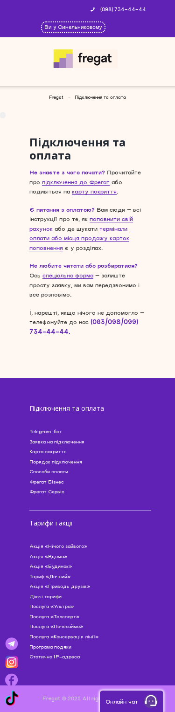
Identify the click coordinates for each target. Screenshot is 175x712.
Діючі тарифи (45, 596)
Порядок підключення (55, 461)
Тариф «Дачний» (49, 576)
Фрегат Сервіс (46, 491)
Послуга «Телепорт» (54, 616)
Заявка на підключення (56, 441)
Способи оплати (48, 471)
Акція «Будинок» (50, 566)
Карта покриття (48, 451)
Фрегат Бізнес (46, 481)
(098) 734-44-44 (123, 9)
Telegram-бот (45, 431)
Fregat (56, 97)
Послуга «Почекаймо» (56, 626)
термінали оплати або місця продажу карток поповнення (79, 238)
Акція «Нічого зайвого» (58, 546)
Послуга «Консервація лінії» (63, 636)
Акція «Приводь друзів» (59, 586)
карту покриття (94, 191)
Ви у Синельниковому (73, 27)
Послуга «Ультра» (51, 606)
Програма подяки (50, 647)
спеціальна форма (67, 275)
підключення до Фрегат (76, 182)
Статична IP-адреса (54, 656)
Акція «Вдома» (48, 556)
